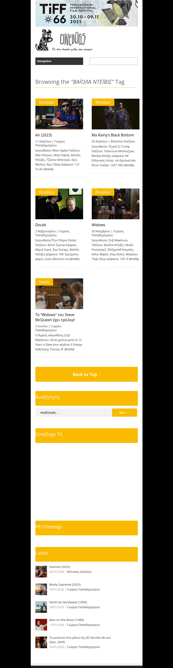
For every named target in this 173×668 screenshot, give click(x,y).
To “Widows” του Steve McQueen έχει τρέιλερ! (55, 317)
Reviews (46, 102)
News (44, 282)
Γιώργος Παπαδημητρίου (50, 143)
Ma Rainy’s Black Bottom (113, 135)
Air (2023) (43, 135)
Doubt (40, 224)
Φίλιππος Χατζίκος (123, 141)
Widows (98, 224)
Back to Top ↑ (86, 374)
